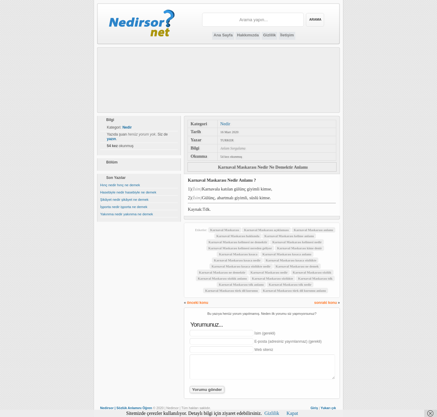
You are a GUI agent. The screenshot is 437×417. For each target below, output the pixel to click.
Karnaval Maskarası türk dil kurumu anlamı (294, 290)
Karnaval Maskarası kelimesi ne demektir (237, 242)
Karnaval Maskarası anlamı (313, 230)
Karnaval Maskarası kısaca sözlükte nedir (241, 266)
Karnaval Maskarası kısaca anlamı (287, 254)
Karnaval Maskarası (224, 230)
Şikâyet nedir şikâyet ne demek (124, 199)
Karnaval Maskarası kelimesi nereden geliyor (240, 248)
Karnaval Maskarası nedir (268, 272)
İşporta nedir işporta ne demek (123, 207)
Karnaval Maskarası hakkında (237, 236)
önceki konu (197, 303)
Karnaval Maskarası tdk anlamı (241, 284)
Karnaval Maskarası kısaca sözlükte (291, 260)
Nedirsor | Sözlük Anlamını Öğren (126, 408)
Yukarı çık (328, 408)
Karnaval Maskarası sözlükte (272, 278)
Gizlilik (269, 35)
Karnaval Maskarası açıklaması (266, 230)
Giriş (314, 408)
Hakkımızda (248, 35)
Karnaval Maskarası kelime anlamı (289, 236)
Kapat (292, 413)
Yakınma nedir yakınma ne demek (126, 214)
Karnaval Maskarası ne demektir (222, 272)
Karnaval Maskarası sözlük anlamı (222, 278)
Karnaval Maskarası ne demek (297, 266)
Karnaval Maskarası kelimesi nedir (297, 242)
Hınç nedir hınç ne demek (120, 185)
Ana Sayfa (223, 35)
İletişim (287, 35)
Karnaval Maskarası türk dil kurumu (231, 290)
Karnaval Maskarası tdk (315, 278)
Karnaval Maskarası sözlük (312, 272)
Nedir (225, 123)
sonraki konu (325, 303)
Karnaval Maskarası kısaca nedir (237, 260)
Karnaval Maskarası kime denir (299, 248)
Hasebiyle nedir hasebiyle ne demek (128, 192)
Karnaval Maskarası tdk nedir (290, 284)
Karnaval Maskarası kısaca (238, 254)
